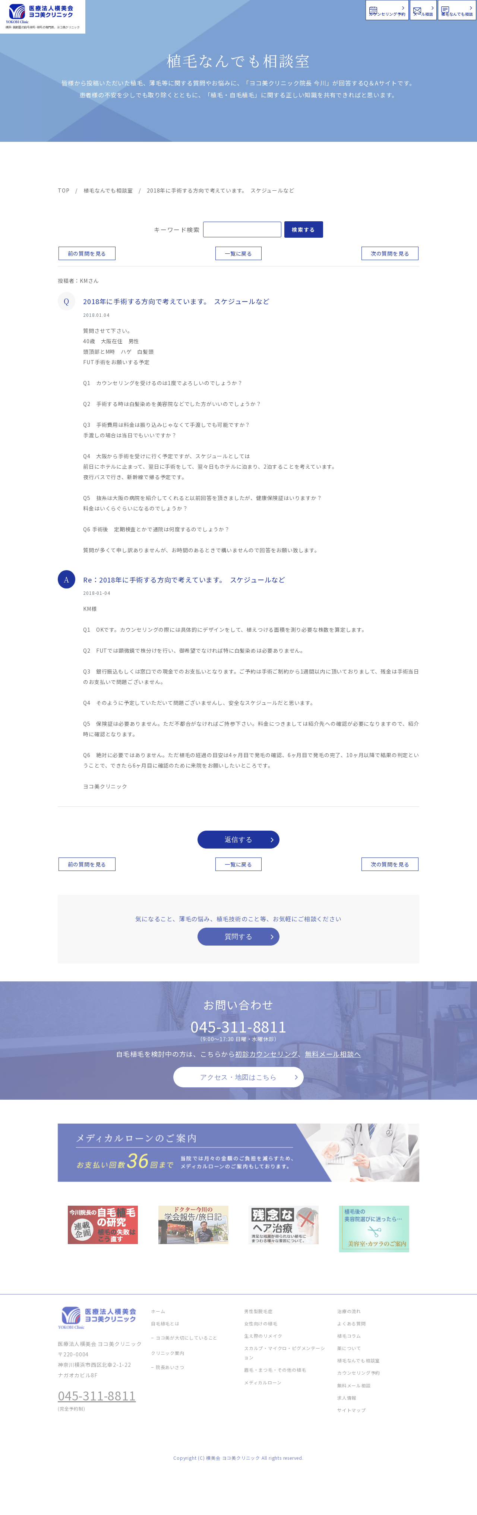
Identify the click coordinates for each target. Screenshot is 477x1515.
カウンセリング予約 (252, 9)
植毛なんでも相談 (428, 9)
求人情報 (396, 164)
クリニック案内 (174, 164)
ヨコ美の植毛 (80, 164)
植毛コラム (352, 164)
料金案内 (222, 164)
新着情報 (309, 164)
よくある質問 (266, 164)
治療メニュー (125, 164)
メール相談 (342, 9)
